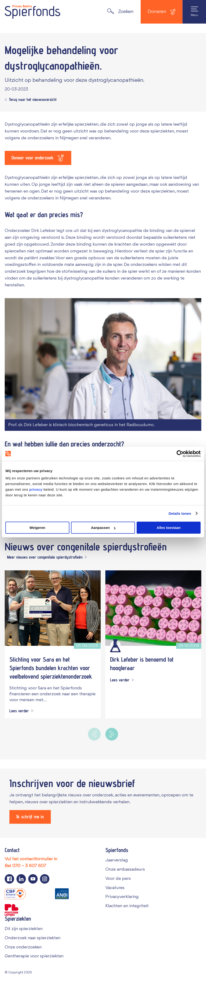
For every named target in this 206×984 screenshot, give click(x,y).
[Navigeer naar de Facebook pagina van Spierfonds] (9, 879)
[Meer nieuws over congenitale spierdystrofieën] (46, 557)
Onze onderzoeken (23, 947)
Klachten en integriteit (127, 906)
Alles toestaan (169, 528)
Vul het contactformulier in (31, 859)
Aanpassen (103, 528)
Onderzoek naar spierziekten (32, 938)
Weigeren (37, 528)
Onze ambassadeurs (125, 869)
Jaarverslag (116, 860)
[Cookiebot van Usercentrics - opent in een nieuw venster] (180, 453)
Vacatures (114, 887)
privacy (36, 489)
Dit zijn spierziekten (24, 928)
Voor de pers (118, 878)
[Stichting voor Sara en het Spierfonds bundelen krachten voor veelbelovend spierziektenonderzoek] (53, 608)
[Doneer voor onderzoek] (38, 158)
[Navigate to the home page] (32, 12)
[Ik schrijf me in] (30, 817)
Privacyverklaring (122, 896)
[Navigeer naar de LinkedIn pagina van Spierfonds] (21, 879)
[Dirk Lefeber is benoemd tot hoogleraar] (153, 608)
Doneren (161, 11)
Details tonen (180, 513)
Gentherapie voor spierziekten (34, 956)
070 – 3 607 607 (29, 866)
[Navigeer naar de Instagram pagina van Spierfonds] (44, 879)
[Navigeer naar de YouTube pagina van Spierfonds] (33, 879)
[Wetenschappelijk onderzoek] (115, 645)
